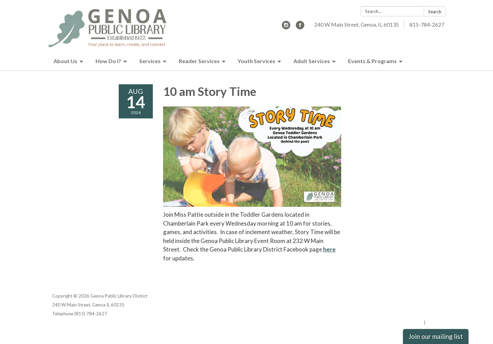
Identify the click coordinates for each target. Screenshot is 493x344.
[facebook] (300, 27)
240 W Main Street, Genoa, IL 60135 (356, 24)
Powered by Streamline (398, 322)
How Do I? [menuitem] (108, 61)
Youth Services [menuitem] (256, 61)
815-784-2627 (426, 24)
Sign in (433, 322)
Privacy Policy (426, 296)
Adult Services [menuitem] (311, 61)
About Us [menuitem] (65, 61)
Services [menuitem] (150, 61)
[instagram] (286, 27)
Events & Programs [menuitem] (372, 61)
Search (434, 11)
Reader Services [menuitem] (199, 61)
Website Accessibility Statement (405, 313)
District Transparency (417, 304)
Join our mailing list (435, 336)
